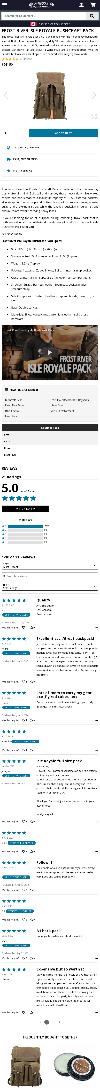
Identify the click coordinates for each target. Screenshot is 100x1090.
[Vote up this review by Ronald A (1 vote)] (24, 758)
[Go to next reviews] (59, 1048)
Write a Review (25, 508)
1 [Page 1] (46, 1048)
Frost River (11, 416)
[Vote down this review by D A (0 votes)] (32, 945)
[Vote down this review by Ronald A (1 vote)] (32, 758)
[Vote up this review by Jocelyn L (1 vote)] (24, 830)
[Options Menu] (96, 628)
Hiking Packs (12, 410)
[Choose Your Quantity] (14, 133)
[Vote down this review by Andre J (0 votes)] (32, 682)
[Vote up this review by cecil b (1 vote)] (24, 720)
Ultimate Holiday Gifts (62, 410)
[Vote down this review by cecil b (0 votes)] (32, 720)
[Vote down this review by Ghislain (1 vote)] (32, 1038)
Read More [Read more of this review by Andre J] (42, 674)
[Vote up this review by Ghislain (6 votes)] (24, 1038)
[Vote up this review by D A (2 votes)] (24, 945)
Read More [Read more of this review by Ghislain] (62, 1031)
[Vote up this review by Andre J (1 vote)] (24, 682)
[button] (25, 526)
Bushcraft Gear (13, 400)
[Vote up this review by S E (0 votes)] (24, 627)
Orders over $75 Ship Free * (54, 24)
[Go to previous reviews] (40, 1048)
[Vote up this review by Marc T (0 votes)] (24, 984)
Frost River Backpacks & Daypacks (70, 400)
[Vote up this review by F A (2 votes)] (24, 907)
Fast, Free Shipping (22, 160)
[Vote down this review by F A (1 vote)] (32, 907)
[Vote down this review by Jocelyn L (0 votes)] (32, 830)
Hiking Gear (57, 405)
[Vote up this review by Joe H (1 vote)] (24, 869)
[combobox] (50, 566)
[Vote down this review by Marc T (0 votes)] (32, 984)
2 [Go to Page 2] (53, 1048)
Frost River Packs (14, 405)
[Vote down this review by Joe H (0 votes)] (32, 869)
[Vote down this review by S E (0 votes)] (32, 627)
